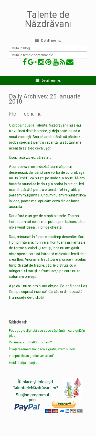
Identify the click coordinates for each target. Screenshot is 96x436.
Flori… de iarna (25, 114)
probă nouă (21, 125)
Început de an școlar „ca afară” (31, 356)
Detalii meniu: (48, 40)
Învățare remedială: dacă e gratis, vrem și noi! (42, 349)
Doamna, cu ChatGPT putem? (30, 342)
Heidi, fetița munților (24, 363)
